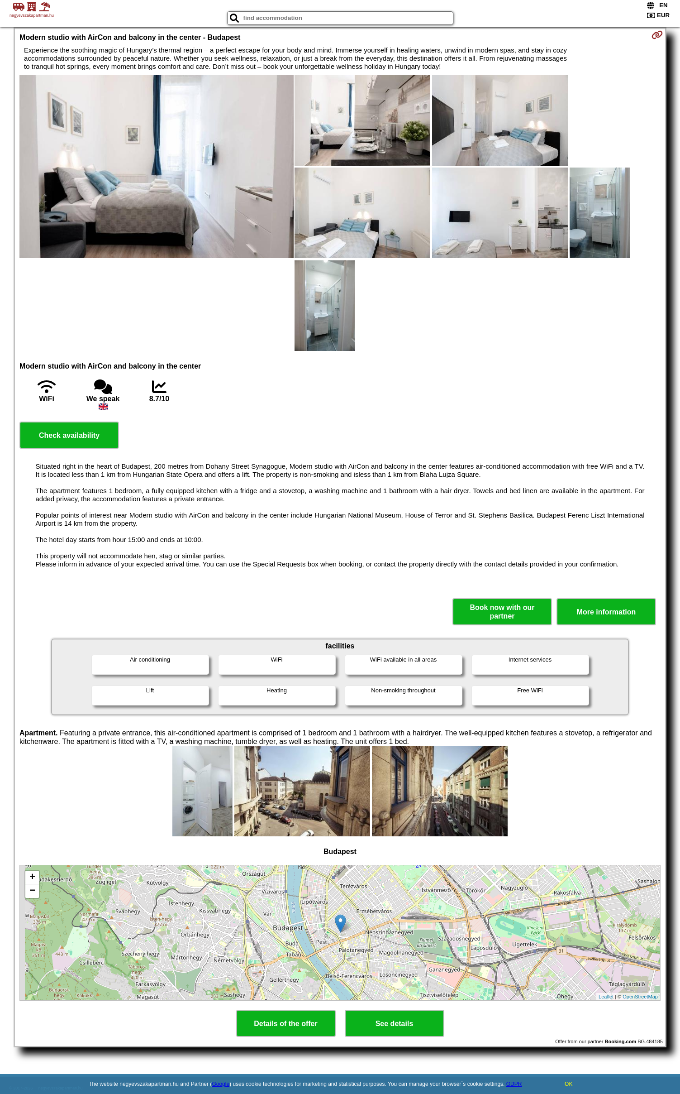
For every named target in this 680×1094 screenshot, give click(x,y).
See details (395, 1023)
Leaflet (606, 996)
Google (220, 1084)
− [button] (32, 891)
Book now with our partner (502, 612)
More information (606, 612)
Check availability (69, 435)
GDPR (514, 1084)
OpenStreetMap (640, 996)
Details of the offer (285, 1023)
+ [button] (32, 877)
